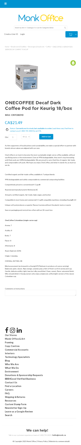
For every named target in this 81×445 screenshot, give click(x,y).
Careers (9, 389)
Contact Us (11, 382)
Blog (7, 360)
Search (8, 415)
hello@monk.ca (59, 435)
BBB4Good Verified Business (20, 378)
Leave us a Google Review (19, 411)
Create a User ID (11, 34)
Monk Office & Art (15, 338)
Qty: (6, 137)
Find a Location (13, 386)
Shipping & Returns (15, 397)
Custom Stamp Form (15, 404)
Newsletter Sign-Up (15, 408)
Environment (12, 371)
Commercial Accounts (16, 349)
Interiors (10, 353)
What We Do (12, 368)
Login (22, 34)
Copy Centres (12, 346)
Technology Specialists (17, 357)
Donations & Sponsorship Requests (24, 375)
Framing (9, 342)
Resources (10, 400)
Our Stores (11, 335)
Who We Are (12, 364)
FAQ (7, 393)
